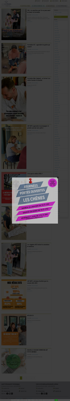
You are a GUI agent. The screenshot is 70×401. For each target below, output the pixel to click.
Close (58, 177)
